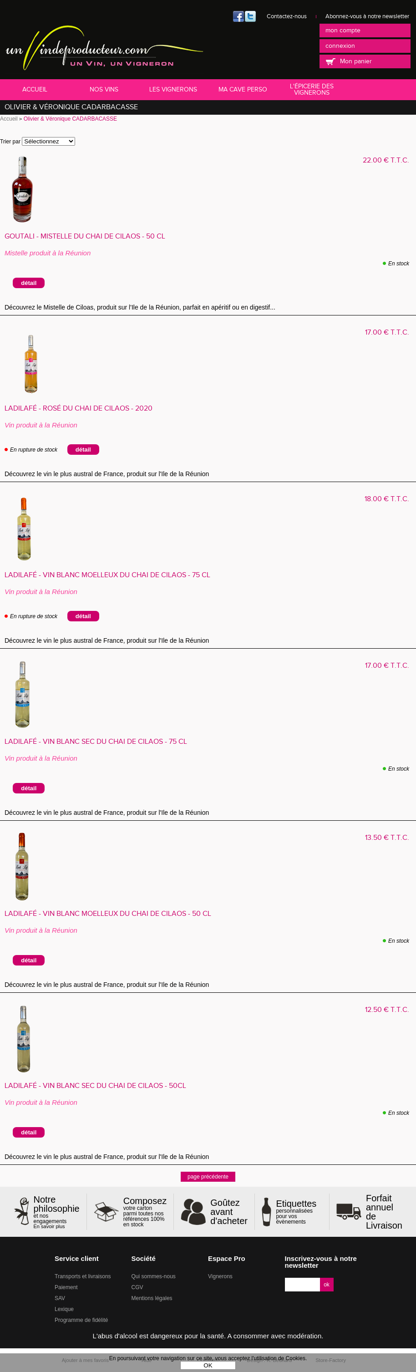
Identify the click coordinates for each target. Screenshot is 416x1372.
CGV (137, 1287)
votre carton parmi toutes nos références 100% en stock (145, 1211)
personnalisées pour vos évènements (299, 1212)
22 (386, 160)
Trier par (10, 141)
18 (387, 499)
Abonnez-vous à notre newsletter (367, 16)
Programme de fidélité (81, 1320)
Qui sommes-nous (154, 1276)
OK (207, 1365)
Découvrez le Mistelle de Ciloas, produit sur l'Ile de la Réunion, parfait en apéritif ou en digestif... (142, 307)
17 (387, 332)
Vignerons (220, 1276)
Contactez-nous (287, 16)
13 (387, 837)
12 (387, 1010)
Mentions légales (152, 1298)
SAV (60, 1298)
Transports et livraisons (83, 1276)
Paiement (66, 1287)
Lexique (64, 1309)
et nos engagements (57, 1212)
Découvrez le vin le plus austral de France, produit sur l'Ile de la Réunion (109, 474)
